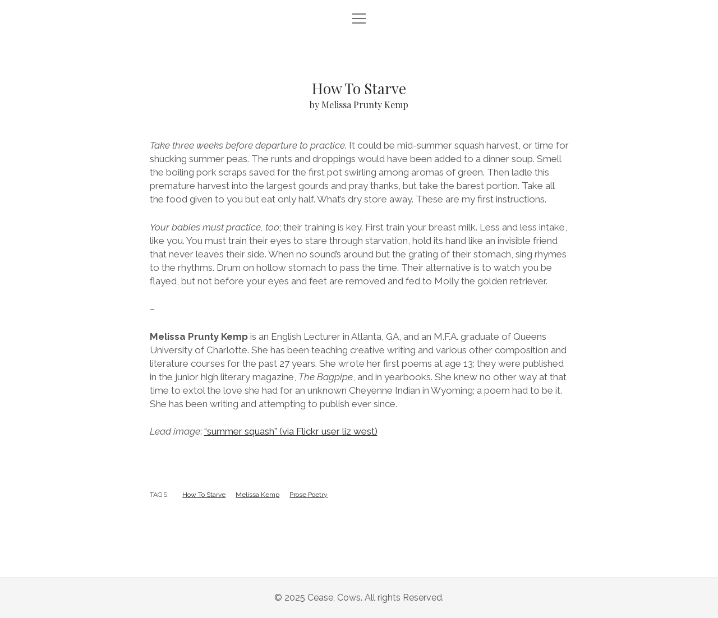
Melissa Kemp (257, 495)
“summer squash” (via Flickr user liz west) (291, 431)
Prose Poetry (308, 495)
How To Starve (203, 495)
